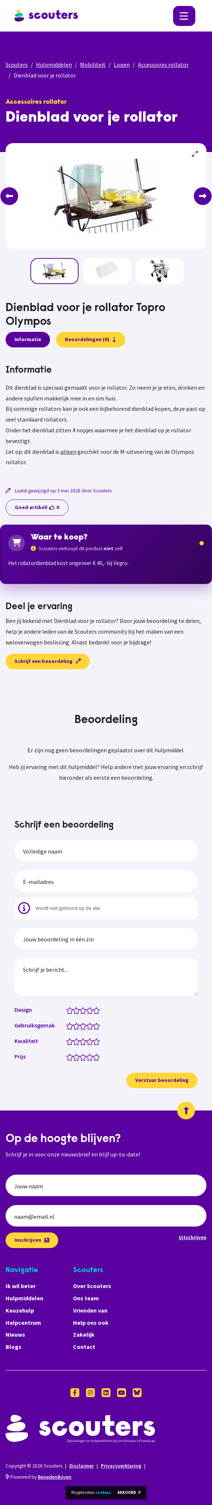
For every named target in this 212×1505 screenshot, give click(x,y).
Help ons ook (91, 1322)
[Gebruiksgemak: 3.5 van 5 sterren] (88, 1025)
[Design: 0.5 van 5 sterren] (68, 1010)
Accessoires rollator (163, 64)
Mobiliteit (93, 64)
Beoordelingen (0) (90, 339)
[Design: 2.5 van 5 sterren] (81, 1010)
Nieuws (15, 1334)
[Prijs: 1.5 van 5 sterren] (74, 1056)
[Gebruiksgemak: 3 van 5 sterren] (84, 1025)
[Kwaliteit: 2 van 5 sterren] (78, 1041)
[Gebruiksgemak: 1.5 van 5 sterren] (74, 1025)
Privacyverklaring (121, 1466)
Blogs (13, 1346)
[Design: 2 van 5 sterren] (78, 1010)
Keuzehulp (20, 1310)
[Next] (203, 196)
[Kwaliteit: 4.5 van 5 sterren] (94, 1041)
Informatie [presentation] (27, 339)
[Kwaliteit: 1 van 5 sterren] (71, 1041)
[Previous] (9, 196)
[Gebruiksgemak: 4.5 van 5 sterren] (94, 1025)
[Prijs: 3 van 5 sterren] (84, 1056)
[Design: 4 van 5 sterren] (91, 1010)
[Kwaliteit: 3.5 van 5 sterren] (88, 1041)
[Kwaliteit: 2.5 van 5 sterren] (81, 1041)
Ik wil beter (21, 1286)
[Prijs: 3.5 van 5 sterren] (88, 1056)
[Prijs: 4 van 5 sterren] (91, 1056)
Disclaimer (81, 1466)
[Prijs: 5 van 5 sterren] (98, 1056)
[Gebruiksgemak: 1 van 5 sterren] (71, 1025)
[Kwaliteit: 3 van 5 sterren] (84, 1041)
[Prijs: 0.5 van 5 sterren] (68, 1056)
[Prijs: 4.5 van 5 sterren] (94, 1056)
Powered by (39, 1477)
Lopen (122, 64)
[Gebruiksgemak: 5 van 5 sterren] (98, 1025)
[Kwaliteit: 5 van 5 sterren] (98, 1041)
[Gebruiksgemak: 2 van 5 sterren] (78, 1025)
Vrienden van (90, 1310)
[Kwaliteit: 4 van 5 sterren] (91, 1041)
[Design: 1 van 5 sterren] (71, 1010)
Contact (84, 1346)
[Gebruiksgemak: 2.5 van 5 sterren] (81, 1025)
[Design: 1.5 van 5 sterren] (74, 1010)
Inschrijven (31, 1240)
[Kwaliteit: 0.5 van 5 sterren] (68, 1041)
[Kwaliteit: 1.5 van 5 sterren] (74, 1041)
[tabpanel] (106, 416)
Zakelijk (84, 1334)
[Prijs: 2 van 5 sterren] (78, 1056)
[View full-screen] (195, 154)
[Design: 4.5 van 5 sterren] (94, 1010)
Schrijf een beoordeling (47, 661)
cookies (103, 1492)
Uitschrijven (192, 1237)
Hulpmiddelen (54, 64)
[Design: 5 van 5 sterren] (98, 1010)
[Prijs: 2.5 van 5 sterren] (81, 1056)
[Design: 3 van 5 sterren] (84, 1010)
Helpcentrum (23, 1322)
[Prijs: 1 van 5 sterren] (71, 1056)
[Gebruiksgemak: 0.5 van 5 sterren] (68, 1025)
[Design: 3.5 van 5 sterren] (88, 1010)
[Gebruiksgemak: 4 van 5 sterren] (91, 1025)
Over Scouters (92, 1286)
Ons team (86, 1298)
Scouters (17, 64)
